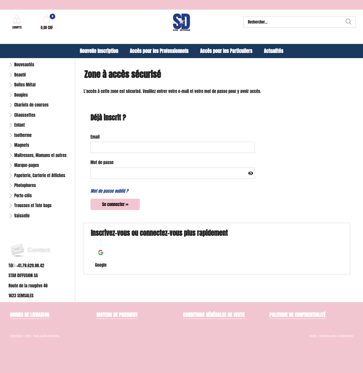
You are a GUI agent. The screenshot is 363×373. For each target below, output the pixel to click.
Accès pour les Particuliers (226, 51)
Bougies (21, 95)
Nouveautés (24, 64)
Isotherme (22, 135)
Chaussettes (24, 115)
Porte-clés (23, 195)
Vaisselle (21, 215)
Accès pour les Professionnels (159, 51)
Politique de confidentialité (297, 315)
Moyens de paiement (117, 315)
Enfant (19, 125)
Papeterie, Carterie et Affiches (39, 175)
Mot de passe (101, 162)
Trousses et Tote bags (33, 205)
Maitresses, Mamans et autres (40, 155)
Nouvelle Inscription (99, 51)
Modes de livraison (29, 315)
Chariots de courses (31, 104)
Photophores (25, 185)
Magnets (21, 145)
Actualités (273, 51)
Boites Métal (24, 84)
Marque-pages (26, 165)
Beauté (20, 74)
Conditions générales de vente (213, 315)
